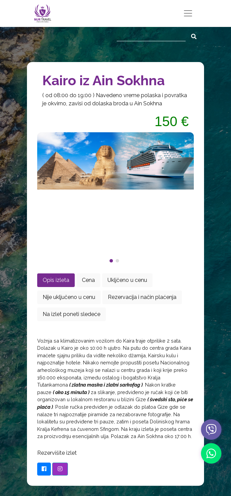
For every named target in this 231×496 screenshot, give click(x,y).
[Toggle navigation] (188, 13)
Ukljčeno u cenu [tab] (127, 280)
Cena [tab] (88, 280)
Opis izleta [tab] (56, 280)
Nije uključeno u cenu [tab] (69, 297)
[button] (113, 260)
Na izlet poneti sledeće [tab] (71, 314)
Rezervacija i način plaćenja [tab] (142, 297)
